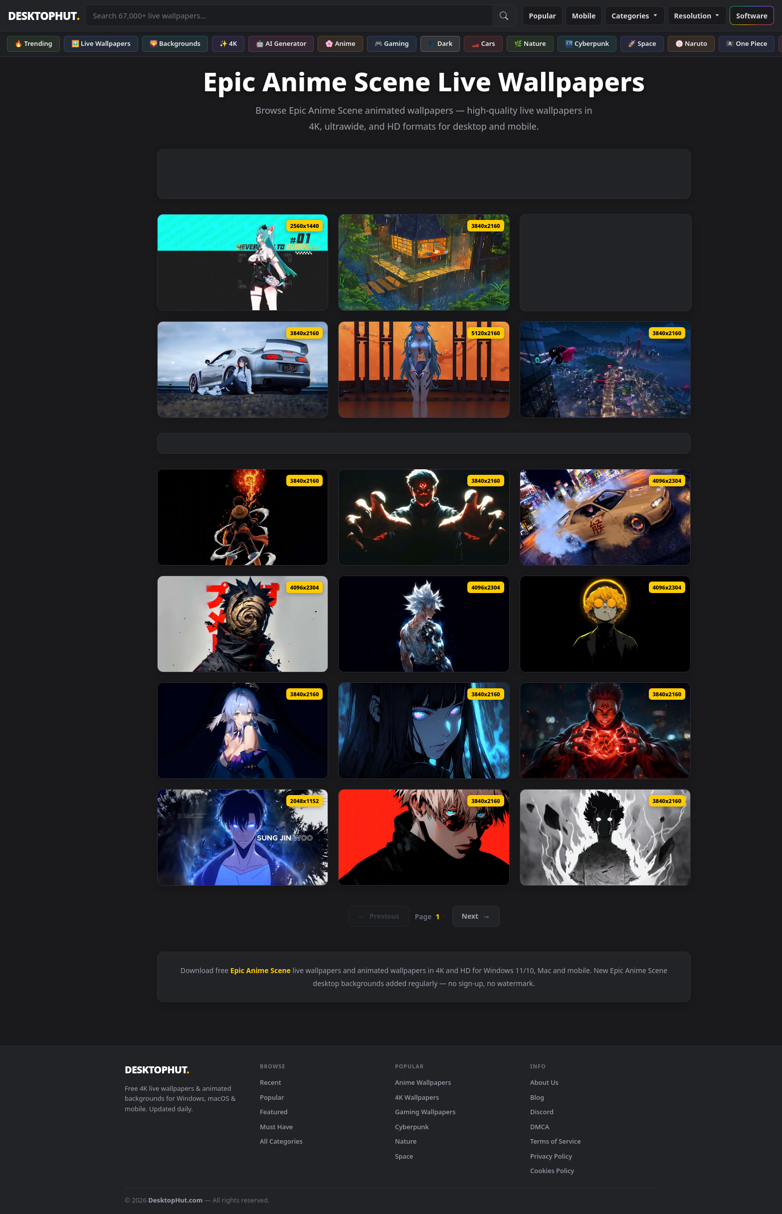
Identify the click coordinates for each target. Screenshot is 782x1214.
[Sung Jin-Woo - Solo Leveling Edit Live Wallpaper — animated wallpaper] (242, 837)
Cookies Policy (552, 1170)
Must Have (276, 1126)
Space (404, 1156)
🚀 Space (642, 43)
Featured (274, 1111)
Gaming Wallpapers (425, 1111)
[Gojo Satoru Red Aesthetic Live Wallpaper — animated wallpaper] (423, 837)
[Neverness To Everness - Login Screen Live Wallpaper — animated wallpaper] (605, 369)
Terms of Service (555, 1141)
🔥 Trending (33, 43)
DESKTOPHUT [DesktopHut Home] (43, 15)
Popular (542, 15)
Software (752, 15)
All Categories (281, 1141)
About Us (544, 1082)
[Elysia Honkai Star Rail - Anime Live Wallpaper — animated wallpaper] (242, 730)
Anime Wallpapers (423, 1082)
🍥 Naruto (691, 43)
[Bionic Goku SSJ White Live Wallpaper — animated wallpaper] (423, 624)
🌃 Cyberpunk (587, 43)
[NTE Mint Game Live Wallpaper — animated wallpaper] (242, 262)
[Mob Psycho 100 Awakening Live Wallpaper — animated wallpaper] (605, 837)
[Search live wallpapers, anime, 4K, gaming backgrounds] (289, 15)
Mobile (584, 15)
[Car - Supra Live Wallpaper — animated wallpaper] (242, 369)
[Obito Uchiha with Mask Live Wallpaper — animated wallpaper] (242, 624)
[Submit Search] (504, 15)
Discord (542, 1111)
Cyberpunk (412, 1126)
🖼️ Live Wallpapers (101, 43)
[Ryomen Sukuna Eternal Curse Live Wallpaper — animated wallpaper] (423, 517)
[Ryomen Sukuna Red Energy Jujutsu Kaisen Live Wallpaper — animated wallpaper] (605, 730)
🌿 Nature (530, 43)
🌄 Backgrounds (175, 43)
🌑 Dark (440, 43)
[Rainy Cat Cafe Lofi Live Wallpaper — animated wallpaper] (423, 262)
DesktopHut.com (175, 1200)
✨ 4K (228, 43)
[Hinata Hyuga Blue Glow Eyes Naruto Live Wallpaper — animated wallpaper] (423, 730)
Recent (270, 1082)
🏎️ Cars (483, 43)
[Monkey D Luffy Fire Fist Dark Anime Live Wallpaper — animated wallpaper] (242, 517)
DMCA (539, 1126)
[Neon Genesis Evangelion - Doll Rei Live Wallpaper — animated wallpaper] (423, 369)
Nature (405, 1141)
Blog (537, 1097)
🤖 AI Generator (281, 43)
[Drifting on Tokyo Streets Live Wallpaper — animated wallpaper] (605, 517)
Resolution (697, 15)
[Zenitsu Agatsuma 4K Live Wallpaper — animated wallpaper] (605, 624)
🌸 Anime (340, 43)
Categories (634, 15)
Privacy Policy (551, 1156)
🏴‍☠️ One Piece (746, 43)
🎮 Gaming (392, 43)
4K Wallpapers (417, 1097)
